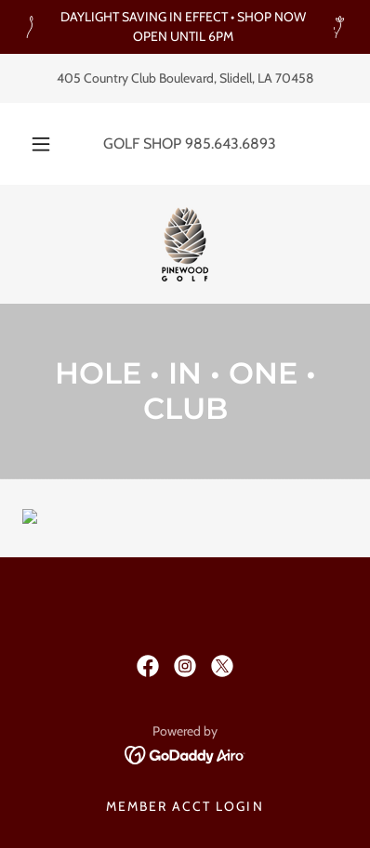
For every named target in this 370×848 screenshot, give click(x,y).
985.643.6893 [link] (230, 143)
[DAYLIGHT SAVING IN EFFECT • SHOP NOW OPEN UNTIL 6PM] (185, 26)
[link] (185, 244)
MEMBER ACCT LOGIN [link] (184, 806)
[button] (40, 144)
